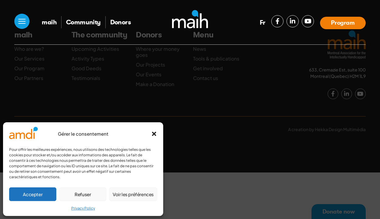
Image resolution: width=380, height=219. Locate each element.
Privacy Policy (83, 208)
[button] (154, 134)
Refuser (83, 194)
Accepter (32, 194)
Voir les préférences (133, 194)
